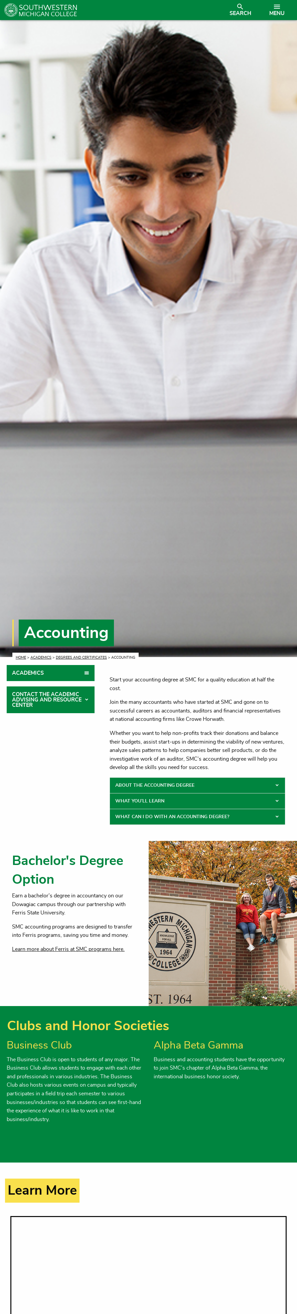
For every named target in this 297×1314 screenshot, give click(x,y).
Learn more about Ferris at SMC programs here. (68, 949)
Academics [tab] (28, 673)
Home (21, 657)
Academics (40, 657)
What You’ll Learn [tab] (139, 801)
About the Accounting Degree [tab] (154, 785)
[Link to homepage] (113, 10)
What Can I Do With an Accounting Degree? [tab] (172, 816)
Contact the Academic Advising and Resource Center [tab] (47, 700)
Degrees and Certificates (81, 657)
